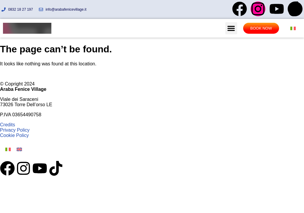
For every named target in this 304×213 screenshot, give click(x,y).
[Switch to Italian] (293, 28)
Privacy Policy (15, 130)
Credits (7, 124)
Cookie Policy (14, 135)
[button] (231, 28)
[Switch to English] (19, 149)
